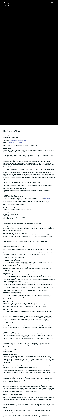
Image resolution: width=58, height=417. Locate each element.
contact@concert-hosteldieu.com (15, 142)
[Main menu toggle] (52, 3)
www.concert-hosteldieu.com (18, 140)
